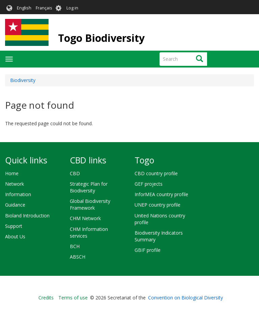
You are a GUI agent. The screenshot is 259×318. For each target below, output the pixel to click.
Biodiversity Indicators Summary (159, 236)
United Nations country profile (160, 219)
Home (12, 173)
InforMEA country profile (161, 194)
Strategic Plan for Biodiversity (89, 187)
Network (14, 184)
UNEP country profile (157, 205)
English (24, 8)
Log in (72, 8)
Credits (46, 297)
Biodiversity (22, 80)
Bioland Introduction (27, 215)
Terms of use (73, 297)
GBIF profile (148, 250)
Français (44, 8)
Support (13, 226)
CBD (75, 173)
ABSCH (77, 257)
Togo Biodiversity (101, 38)
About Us (15, 236)
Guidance (15, 205)
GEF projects (149, 184)
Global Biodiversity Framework (90, 204)
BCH (75, 246)
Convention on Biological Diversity (185, 297)
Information (18, 194)
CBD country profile (156, 173)
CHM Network (85, 218)
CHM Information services (89, 232)
